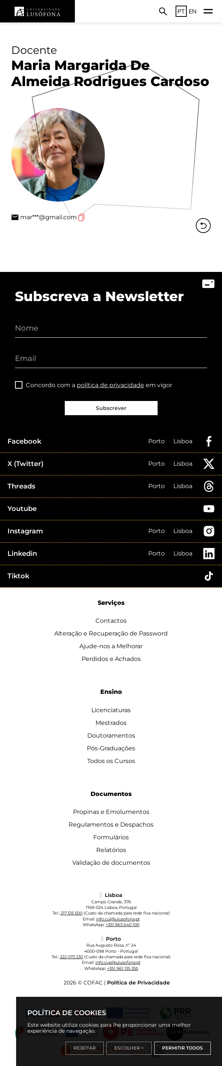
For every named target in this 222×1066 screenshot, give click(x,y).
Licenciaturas (111, 710)
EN (193, 11)
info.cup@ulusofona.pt (117, 962)
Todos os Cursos (111, 761)
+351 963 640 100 (122, 924)
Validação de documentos (111, 862)
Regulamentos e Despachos (111, 824)
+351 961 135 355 (122, 968)
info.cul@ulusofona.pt (118, 919)
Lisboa (182, 441)
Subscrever (111, 408)
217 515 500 (71, 913)
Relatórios (111, 850)
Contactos (111, 620)
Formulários (111, 837)
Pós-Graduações (111, 748)
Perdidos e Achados (111, 658)
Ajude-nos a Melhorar (111, 646)
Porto (156, 441)
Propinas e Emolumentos (111, 811)
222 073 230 (71, 956)
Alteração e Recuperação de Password (111, 633)
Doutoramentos (111, 735)
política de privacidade (110, 385)
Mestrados (111, 722)
